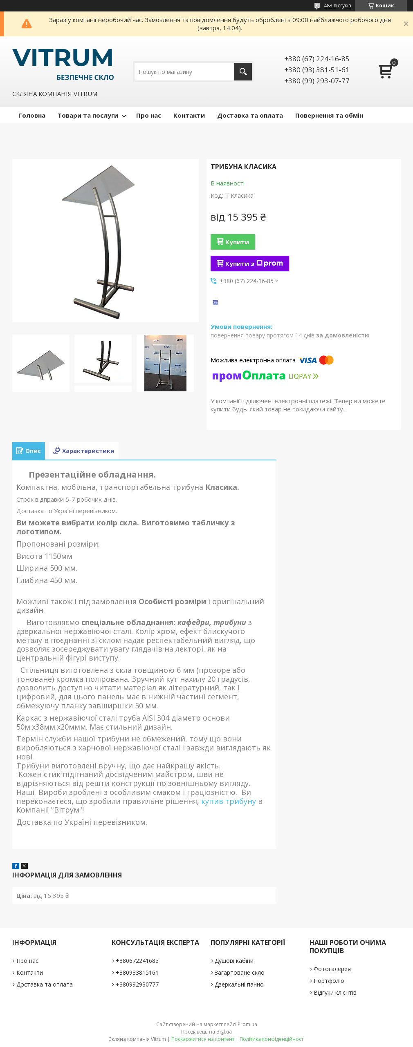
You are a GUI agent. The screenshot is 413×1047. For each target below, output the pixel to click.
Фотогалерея (332, 969)
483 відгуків (337, 5)
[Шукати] (243, 71)
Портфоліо (329, 980)
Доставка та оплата (250, 115)
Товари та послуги (88, 115)
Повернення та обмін (329, 115)
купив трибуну (228, 801)
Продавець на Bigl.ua (206, 1031)
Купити (237, 242)
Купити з (254, 263)
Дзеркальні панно (239, 984)
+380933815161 (137, 972)
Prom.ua (247, 1024)
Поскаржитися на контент (202, 1039)
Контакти (189, 115)
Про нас (148, 115)
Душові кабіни (234, 960)
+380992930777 (137, 984)
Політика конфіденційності (272, 1039)
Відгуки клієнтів (335, 992)
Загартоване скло (240, 972)
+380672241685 (137, 960)
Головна (31, 115)
